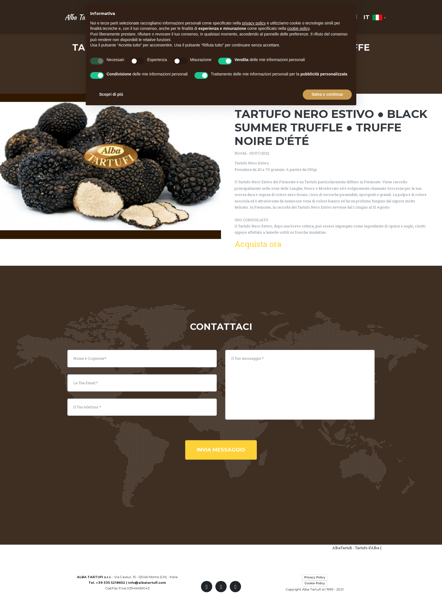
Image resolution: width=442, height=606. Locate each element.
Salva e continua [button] (327, 94)
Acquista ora (258, 244)
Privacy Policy (314, 577)
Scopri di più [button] (111, 94)
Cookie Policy (314, 583)
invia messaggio (221, 450)
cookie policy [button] (298, 28)
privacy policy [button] (254, 23)
